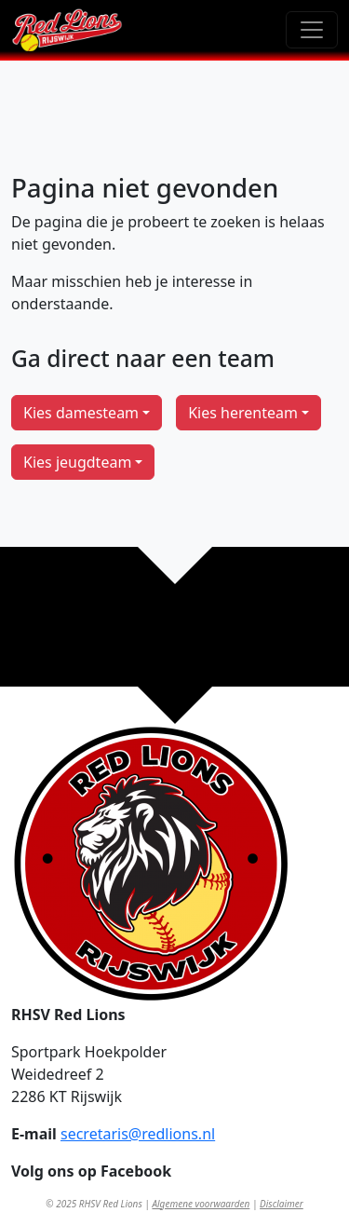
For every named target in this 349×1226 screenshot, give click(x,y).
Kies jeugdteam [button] (77, 462)
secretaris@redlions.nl (137, 1134)
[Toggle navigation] (312, 29)
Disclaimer (281, 1203)
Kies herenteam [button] (243, 412)
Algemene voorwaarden (200, 1203)
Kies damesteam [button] (81, 412)
